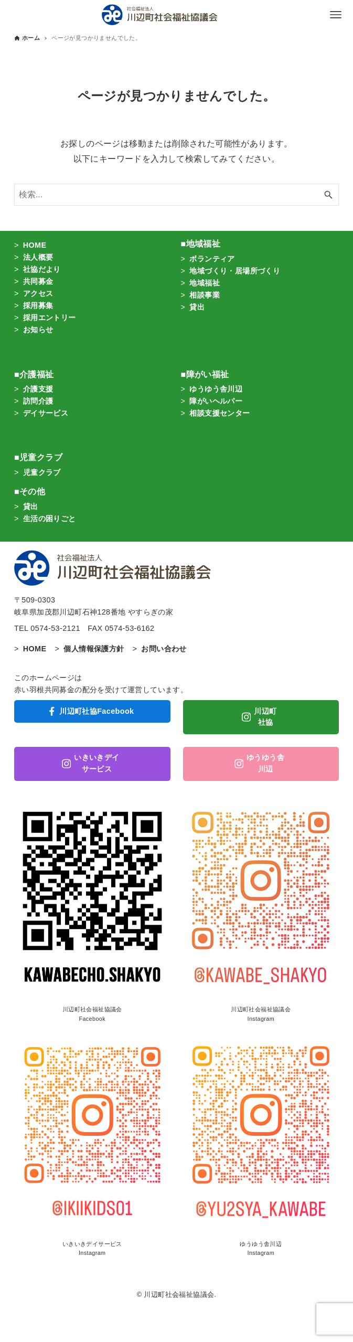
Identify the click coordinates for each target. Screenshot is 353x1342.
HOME (35, 245)
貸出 (197, 307)
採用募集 (38, 305)
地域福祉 (204, 283)
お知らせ (38, 329)
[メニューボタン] (335, 14)
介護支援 (38, 389)
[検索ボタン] (328, 195)
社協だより (42, 269)
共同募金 (38, 281)
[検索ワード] (176, 195)
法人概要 (38, 257)
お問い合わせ (163, 648)
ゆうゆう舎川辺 (215, 389)
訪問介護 (38, 401)
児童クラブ (42, 472)
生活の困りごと (49, 518)
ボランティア (211, 259)
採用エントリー (49, 317)
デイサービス (45, 413)
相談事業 (204, 295)
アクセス (38, 293)
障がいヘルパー (215, 401)
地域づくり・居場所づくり (234, 271)
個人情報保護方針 (93, 648)
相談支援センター (219, 413)
